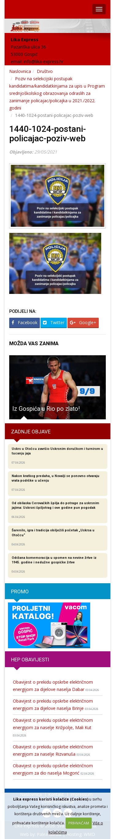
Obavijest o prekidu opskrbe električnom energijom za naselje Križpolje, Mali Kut (53, 727)
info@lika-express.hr (43, 61)
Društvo (45, 71)
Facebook (24, 322)
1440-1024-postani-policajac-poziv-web (47, 133)
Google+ (83, 322)
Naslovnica (20, 71)
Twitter (53, 322)
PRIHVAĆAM (78, 823)
